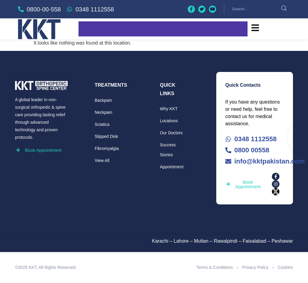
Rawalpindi (225, 241)
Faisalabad (254, 241)
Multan (201, 241)
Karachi (160, 241)
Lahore (181, 241)
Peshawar (282, 241)
